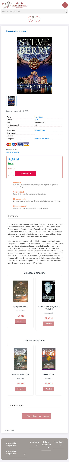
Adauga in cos (26, 173)
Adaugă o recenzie (12, 152)
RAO (36, 120)
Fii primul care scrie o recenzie (36, 416)
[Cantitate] (11, 173)
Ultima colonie (48, 374)
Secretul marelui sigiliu (20, 374)
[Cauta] (34, 11)
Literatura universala (42, 139)
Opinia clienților (11, 149)
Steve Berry (39, 117)
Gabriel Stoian (40, 130)
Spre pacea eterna (20, 307)
